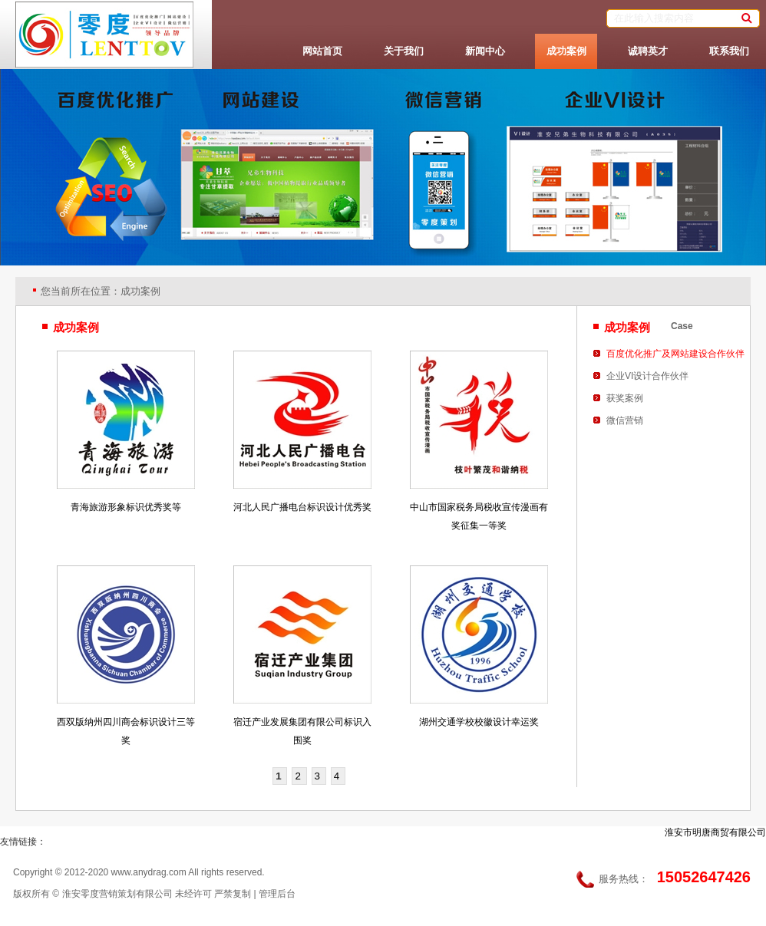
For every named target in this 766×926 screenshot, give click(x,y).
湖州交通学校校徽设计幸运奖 (479, 722)
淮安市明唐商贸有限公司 (715, 832)
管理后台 (277, 893)
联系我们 (729, 51)
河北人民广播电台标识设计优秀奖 (302, 507)
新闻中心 (485, 51)
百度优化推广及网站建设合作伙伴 (675, 353)
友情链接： (23, 841)
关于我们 (404, 51)
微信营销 (624, 420)
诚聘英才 (648, 51)
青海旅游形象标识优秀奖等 (126, 507)
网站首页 (322, 51)
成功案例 (566, 51)
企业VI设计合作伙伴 (647, 376)
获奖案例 (624, 398)
